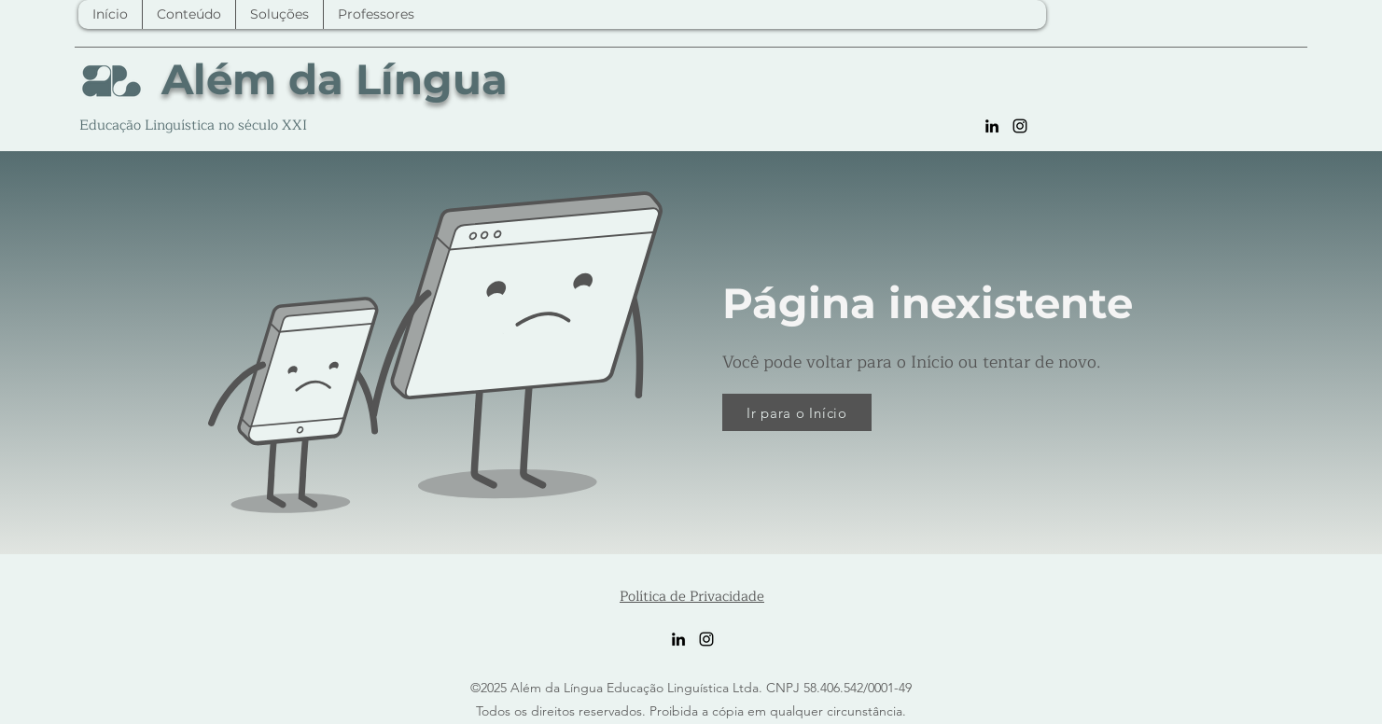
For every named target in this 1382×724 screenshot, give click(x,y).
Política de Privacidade (692, 596)
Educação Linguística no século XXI (193, 125)
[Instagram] (1020, 126)
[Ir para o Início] (797, 412)
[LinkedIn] (992, 126)
